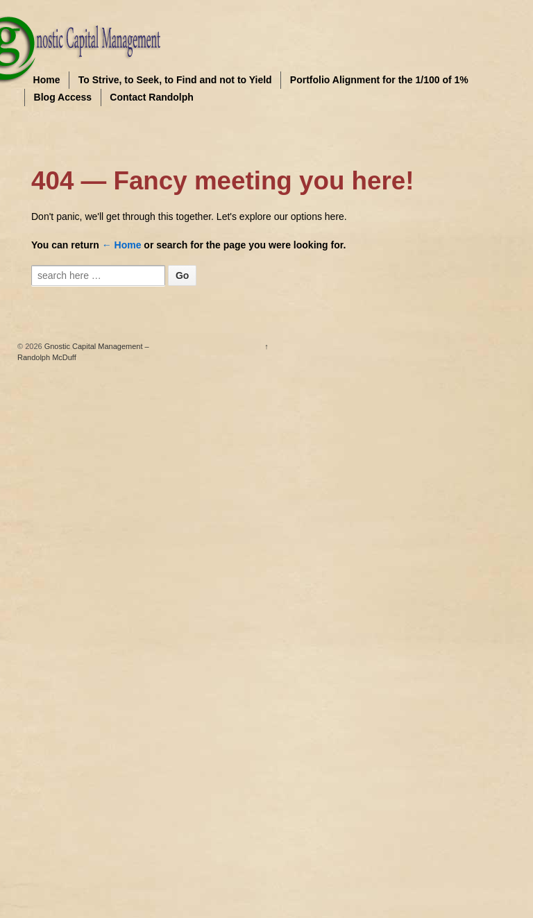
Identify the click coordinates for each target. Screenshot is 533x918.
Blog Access (63, 97)
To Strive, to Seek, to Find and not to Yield (175, 79)
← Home (122, 244)
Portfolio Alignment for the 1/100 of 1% (379, 79)
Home (46, 79)
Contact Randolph (152, 97)
